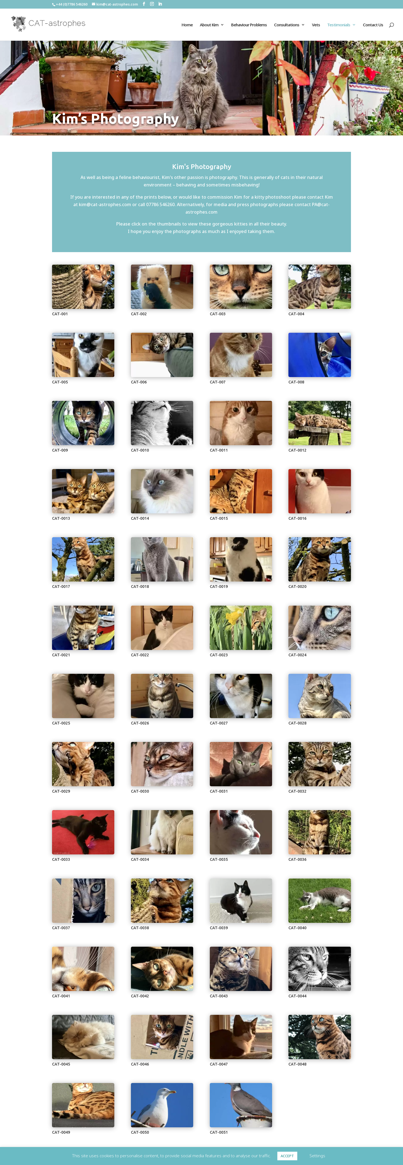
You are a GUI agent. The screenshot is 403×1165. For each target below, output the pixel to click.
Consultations (286, 25)
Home (187, 25)
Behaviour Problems (249, 25)
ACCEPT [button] (287, 1155)
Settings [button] (317, 1155)
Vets (316, 25)
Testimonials (338, 25)
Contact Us (373, 25)
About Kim (209, 25)
